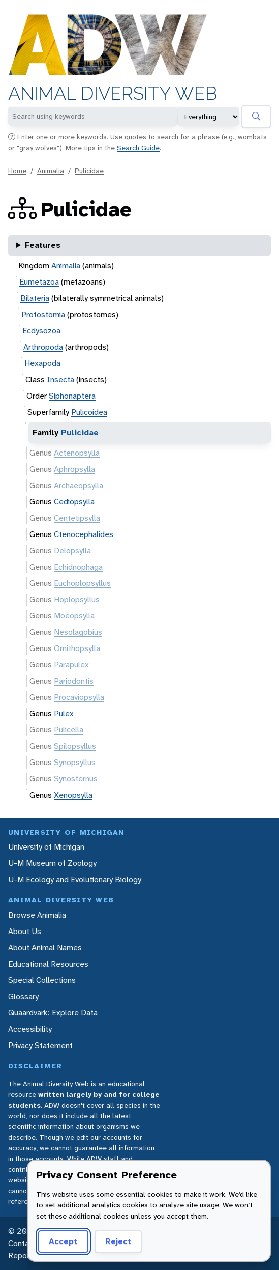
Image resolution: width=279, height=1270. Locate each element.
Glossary (23, 996)
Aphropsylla (74, 469)
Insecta (60, 379)
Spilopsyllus (75, 746)
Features (42, 245)
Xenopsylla (73, 794)
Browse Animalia (37, 915)
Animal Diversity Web (112, 93)
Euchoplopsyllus (82, 583)
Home (17, 170)
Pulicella (68, 729)
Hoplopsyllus (77, 599)
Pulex (64, 713)
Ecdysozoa (41, 330)
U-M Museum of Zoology (52, 863)
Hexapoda (42, 363)
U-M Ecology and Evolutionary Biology (74, 879)
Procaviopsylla (79, 697)
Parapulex (71, 664)
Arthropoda (43, 347)
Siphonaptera (72, 395)
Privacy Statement (40, 1045)
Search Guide (138, 147)
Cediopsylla (74, 501)
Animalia (50, 170)
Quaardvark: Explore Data (53, 1012)
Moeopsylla (74, 615)
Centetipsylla (77, 518)
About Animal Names (45, 947)
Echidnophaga (78, 566)
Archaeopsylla (78, 485)
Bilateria (34, 298)
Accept (61, 1241)
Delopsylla (72, 550)
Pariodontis (74, 680)
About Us (24, 931)
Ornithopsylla (77, 648)
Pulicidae (89, 170)
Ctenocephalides (83, 534)
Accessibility (30, 1029)
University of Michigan (46, 846)
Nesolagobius (78, 632)
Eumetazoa (39, 281)
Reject (115, 1241)
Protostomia (43, 314)
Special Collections (42, 980)
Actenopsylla (77, 452)
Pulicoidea (89, 412)
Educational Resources (48, 963)
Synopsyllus (75, 762)
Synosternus (76, 778)
